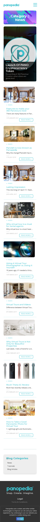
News (10, 105)
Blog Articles (12, 469)
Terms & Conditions (19, 502)
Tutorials (11, 466)
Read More (25, 120)
